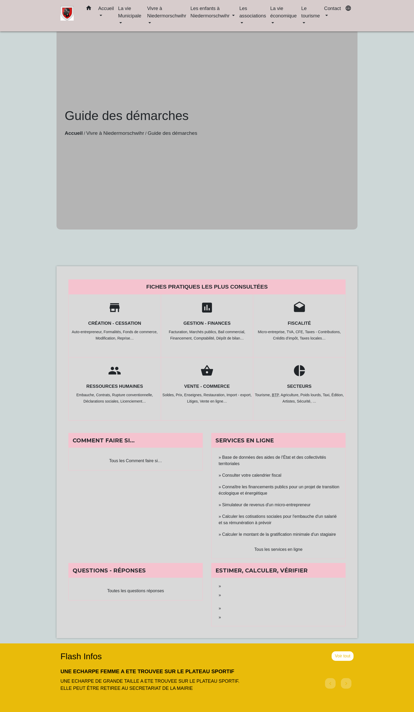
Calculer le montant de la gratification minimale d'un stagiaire (279, 534)
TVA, (291, 332)
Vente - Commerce (207, 386)
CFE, (300, 332)
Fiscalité (299, 323)
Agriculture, (290, 395)
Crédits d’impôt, (286, 338)
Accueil (74, 133)
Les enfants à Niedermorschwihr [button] (210, 12)
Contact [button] (332, 8)
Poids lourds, (311, 395)
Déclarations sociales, (101, 401)
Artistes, (290, 401)
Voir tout (342, 656)
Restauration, (215, 395)
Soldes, (169, 395)
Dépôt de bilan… (230, 338)
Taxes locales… (313, 338)
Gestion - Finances (207, 323)
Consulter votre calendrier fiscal (251, 475)
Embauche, (86, 395)
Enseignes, (194, 395)
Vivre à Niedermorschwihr (115, 133)
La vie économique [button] (283, 12)
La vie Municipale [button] (129, 12)
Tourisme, (263, 395)
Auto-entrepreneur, (88, 332)
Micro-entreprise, (272, 332)
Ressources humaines (114, 386)
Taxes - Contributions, (323, 332)
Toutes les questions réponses (135, 591)
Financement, (182, 338)
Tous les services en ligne (278, 549)
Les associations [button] (252, 12)
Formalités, (113, 332)
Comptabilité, (205, 338)
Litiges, (193, 401)
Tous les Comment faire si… (135, 460)
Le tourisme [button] (310, 12)
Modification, (106, 338)
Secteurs (299, 386)
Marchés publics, (203, 332)
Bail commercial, (231, 332)
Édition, (337, 395)
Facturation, (179, 332)
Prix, (180, 395)
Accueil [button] (106, 8)
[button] (88, 9)
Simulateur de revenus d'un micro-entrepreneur (266, 505)
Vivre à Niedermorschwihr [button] (166, 12)
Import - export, (239, 395)
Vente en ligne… (213, 401)
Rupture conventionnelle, (132, 395)
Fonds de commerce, (140, 332)
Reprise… (125, 338)
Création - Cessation (114, 323)
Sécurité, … (306, 401)
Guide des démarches (172, 133)
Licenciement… (133, 401)
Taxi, (327, 395)
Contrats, (104, 395)
